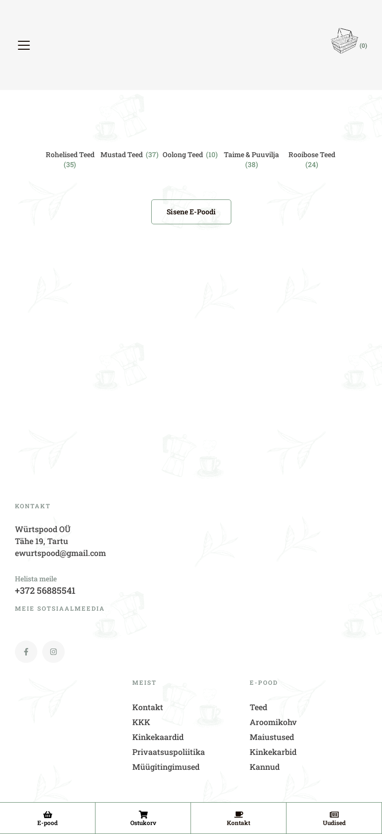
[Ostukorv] (143, 814)
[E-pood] (47, 814)
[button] (25, 45)
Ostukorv (143, 823)
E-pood (47, 823)
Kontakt (238, 823)
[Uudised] (334, 814)
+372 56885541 (45, 590)
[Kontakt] (238, 814)
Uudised (334, 823)
